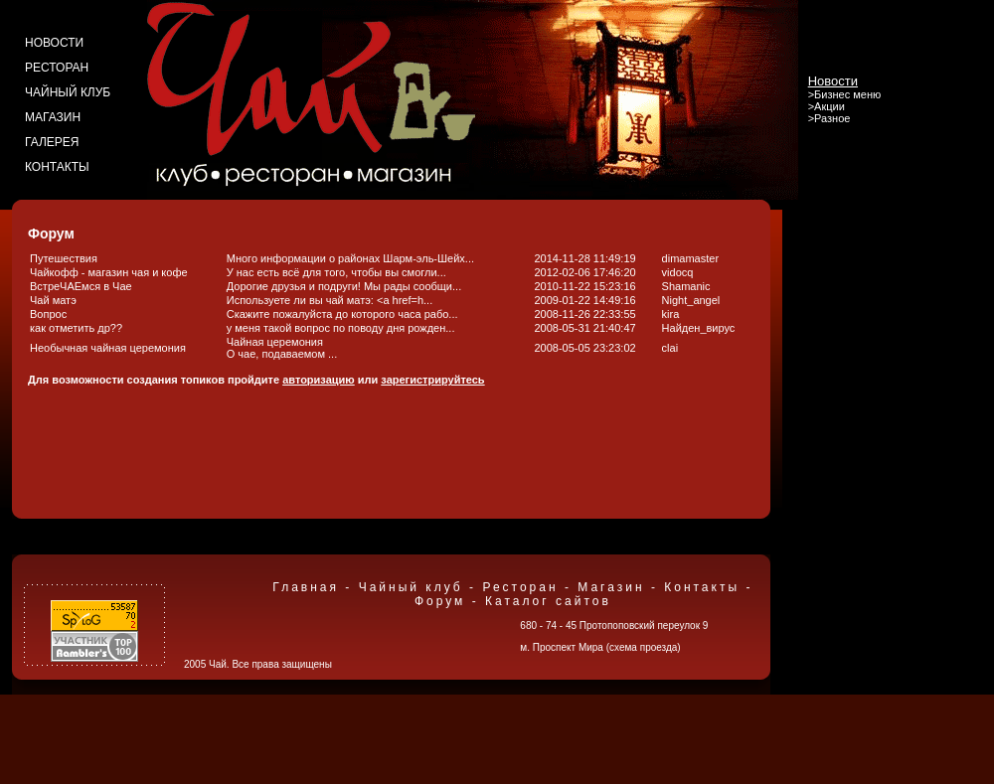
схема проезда (643, 647)
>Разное (829, 118)
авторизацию (318, 380)
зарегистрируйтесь (432, 380)
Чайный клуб (411, 587)
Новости (833, 81)
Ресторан (520, 587)
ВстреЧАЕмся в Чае (81, 286)
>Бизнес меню (845, 94)
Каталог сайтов (548, 601)
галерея (52, 142)
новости (54, 43)
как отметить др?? (76, 328)
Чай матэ (53, 300)
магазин (53, 117)
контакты (57, 167)
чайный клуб (67, 92)
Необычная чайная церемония (108, 348)
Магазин (611, 587)
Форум (439, 601)
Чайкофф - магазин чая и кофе (109, 272)
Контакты (702, 587)
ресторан (56, 68)
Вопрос (48, 314)
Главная (305, 587)
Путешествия (63, 258)
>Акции (826, 106)
